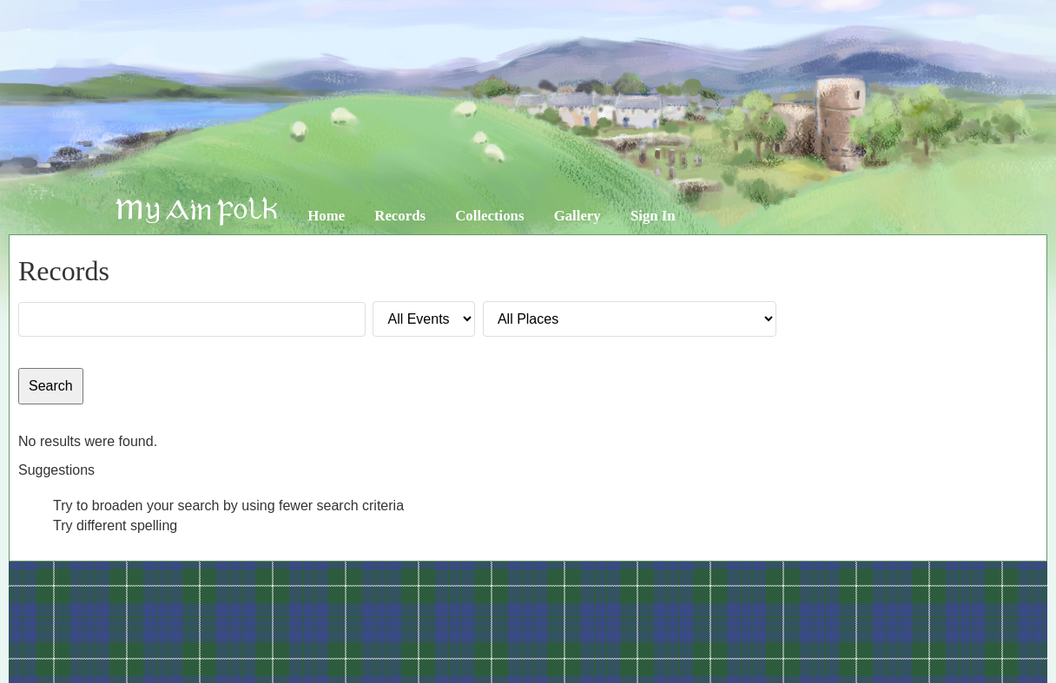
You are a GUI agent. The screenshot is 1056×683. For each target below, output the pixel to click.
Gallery (577, 215)
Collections (489, 215)
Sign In (653, 215)
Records (400, 215)
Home (326, 215)
